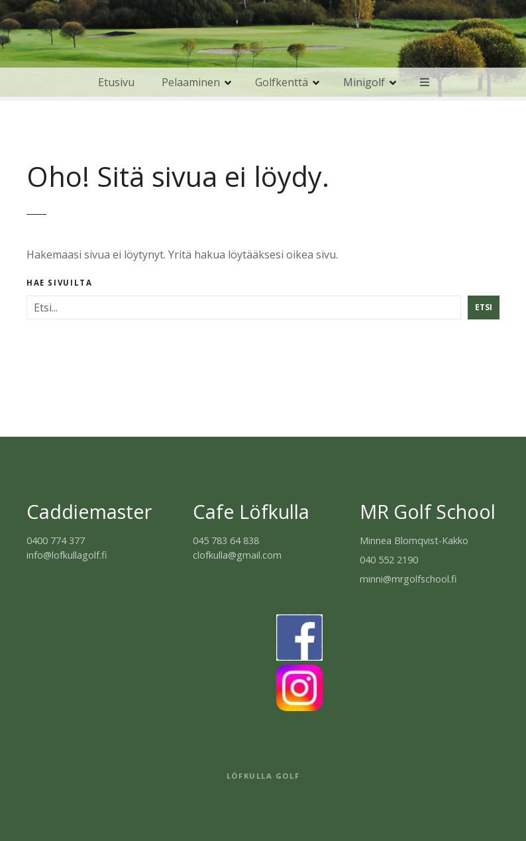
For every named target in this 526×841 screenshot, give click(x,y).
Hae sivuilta (59, 283)
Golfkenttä (281, 82)
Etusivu (116, 82)
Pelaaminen (191, 82)
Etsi (483, 307)
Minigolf (364, 82)
